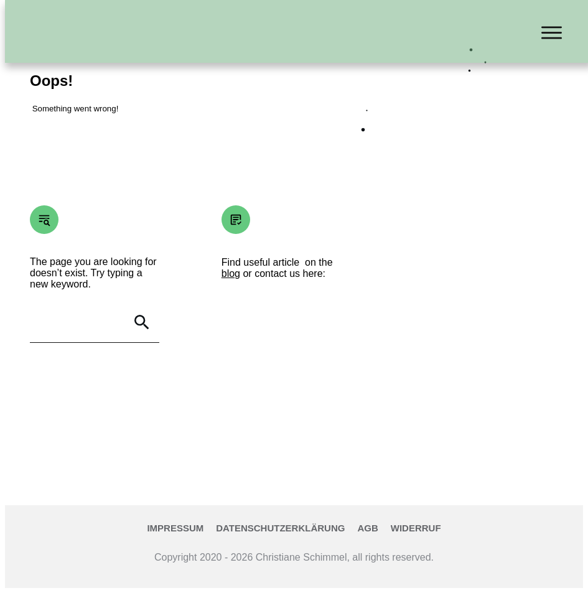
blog (231, 273)
